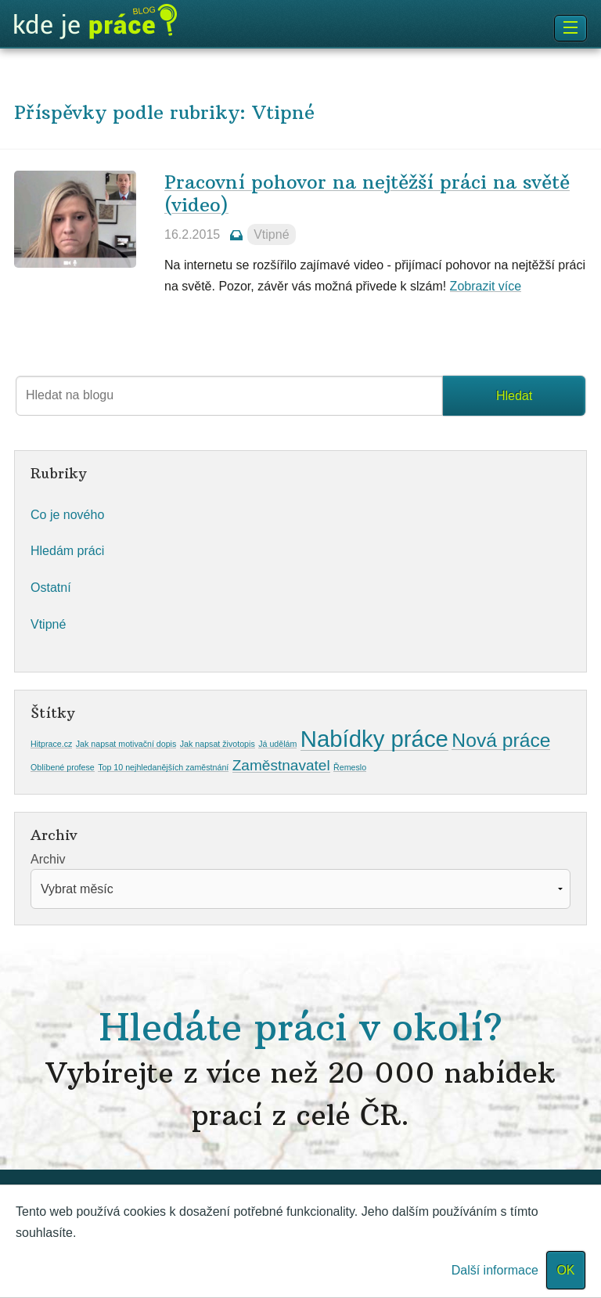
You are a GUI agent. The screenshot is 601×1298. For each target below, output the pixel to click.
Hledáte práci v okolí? (300, 1068)
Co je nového (67, 514)
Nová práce (501, 740)
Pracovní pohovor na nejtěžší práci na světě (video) (367, 193)
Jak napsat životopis (217, 743)
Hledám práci (67, 550)
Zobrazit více (486, 286)
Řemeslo (349, 767)
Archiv (48, 859)
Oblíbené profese (63, 767)
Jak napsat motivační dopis (126, 743)
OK (565, 1270)
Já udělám (277, 743)
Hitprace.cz (51, 743)
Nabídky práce (374, 739)
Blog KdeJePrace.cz (95, 22)
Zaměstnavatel (281, 765)
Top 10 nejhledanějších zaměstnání (163, 767)
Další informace (495, 1270)
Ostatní (51, 587)
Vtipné (271, 234)
